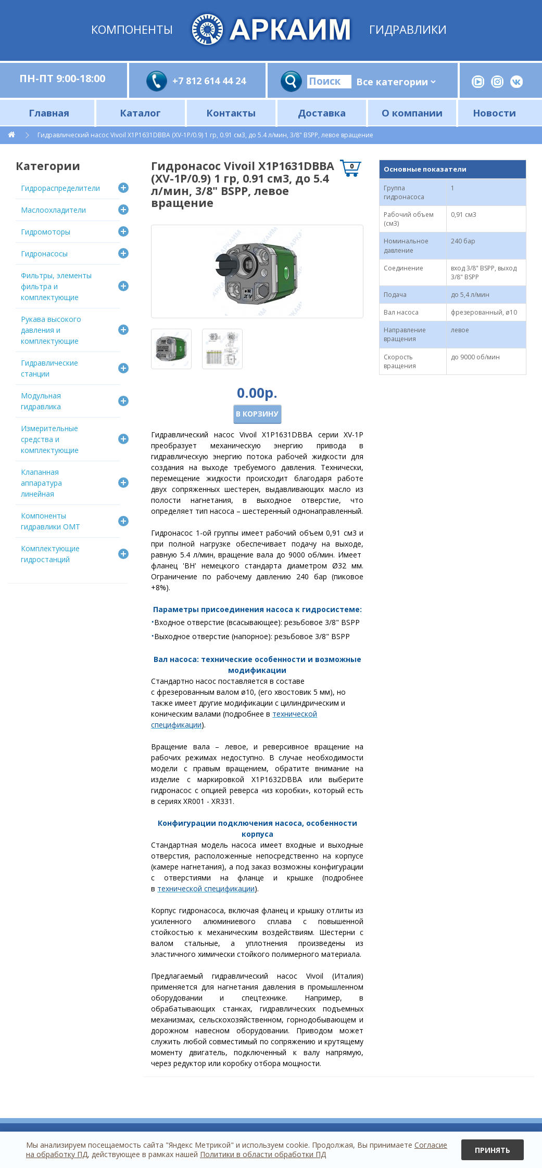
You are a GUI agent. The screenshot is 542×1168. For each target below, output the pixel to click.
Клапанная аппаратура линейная (41, 483)
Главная (49, 112)
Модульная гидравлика (41, 401)
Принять (492, 1150)
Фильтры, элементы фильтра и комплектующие (56, 286)
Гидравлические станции (49, 368)
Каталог (140, 112)
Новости (494, 112)
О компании (412, 112)
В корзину (257, 414)
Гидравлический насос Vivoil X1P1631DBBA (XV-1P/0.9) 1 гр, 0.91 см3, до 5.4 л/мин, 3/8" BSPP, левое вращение (205, 135)
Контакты (231, 112)
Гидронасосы (44, 253)
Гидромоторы (45, 232)
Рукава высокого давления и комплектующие (51, 330)
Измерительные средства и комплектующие (50, 439)
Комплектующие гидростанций (50, 553)
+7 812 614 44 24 (209, 80)
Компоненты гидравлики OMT (50, 521)
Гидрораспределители (60, 188)
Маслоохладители (53, 210)
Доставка (322, 112)
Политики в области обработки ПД (263, 1154)
